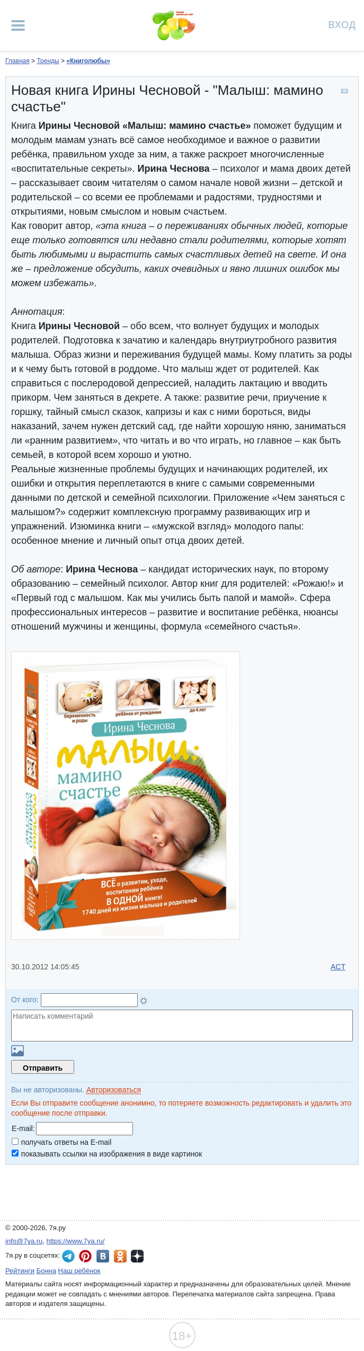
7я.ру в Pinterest (85, 1256)
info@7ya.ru (23, 1241)
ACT (338, 967)
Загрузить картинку (17, 1050)
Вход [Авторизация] (342, 24)
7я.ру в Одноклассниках (120, 1256)
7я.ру (137, 1256)
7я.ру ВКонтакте (102, 1256)
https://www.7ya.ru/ (76, 1241)
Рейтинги (19, 1271)
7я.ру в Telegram (68, 1256)
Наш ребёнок (79, 1271)
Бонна (46, 1271)
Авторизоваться (113, 1089)
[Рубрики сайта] (18, 25)
